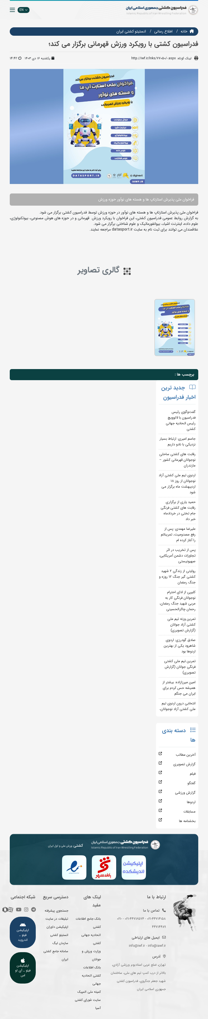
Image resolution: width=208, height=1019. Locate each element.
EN (24, 9)
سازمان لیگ (60, 943)
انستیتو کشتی (59, 935)
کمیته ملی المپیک (89, 991)
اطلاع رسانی (163, 31)
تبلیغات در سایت (57, 918)
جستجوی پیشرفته (56, 910)
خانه (184, 31)
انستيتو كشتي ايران (131, 31)
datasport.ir (122, 229)
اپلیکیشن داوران (57, 926)
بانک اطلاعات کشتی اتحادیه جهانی (91, 975)
